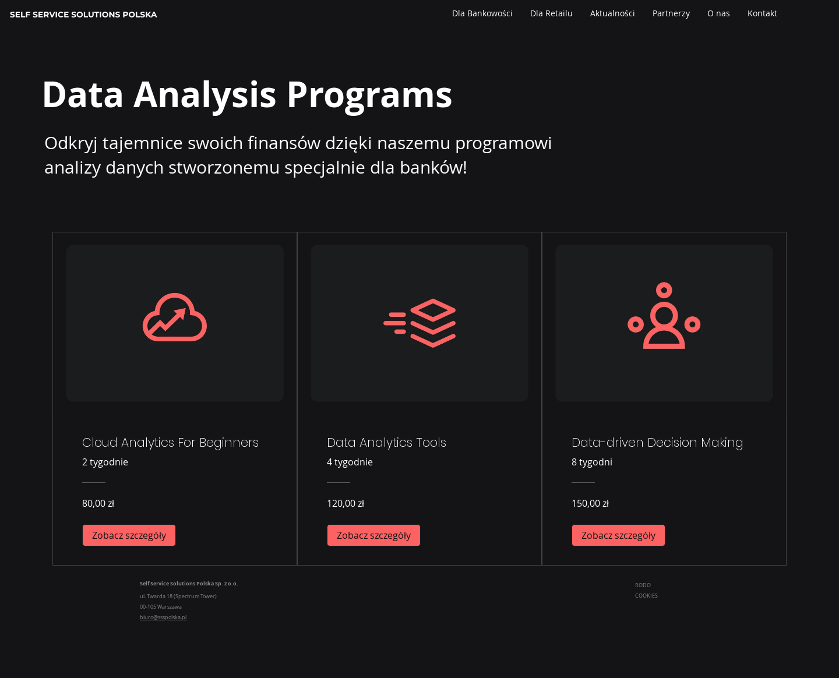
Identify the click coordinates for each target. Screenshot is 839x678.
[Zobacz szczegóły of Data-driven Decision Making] (618, 535)
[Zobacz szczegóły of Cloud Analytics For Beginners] (129, 535)
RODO (643, 585)
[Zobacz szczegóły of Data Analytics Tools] (374, 535)
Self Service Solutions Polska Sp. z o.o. (189, 583)
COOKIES (647, 595)
